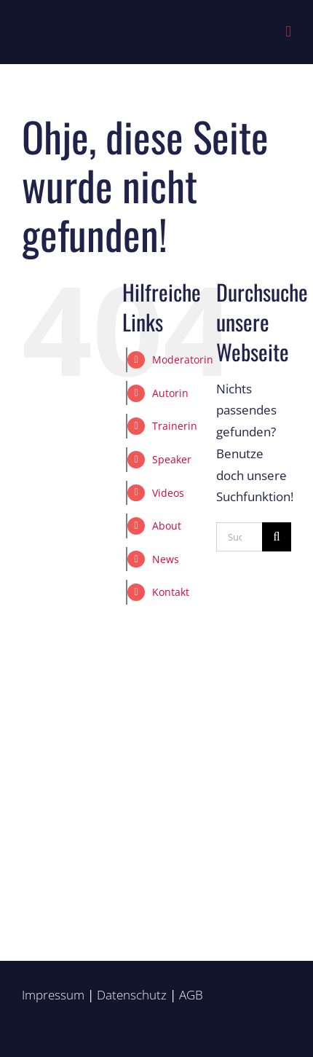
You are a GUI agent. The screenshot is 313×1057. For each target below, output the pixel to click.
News (165, 559)
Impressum (53, 994)
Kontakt (170, 592)
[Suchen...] (239, 536)
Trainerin (174, 426)
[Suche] (276, 536)
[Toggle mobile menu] (288, 31)
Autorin (170, 393)
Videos (168, 493)
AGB (191, 994)
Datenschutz (132, 994)
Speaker (171, 459)
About (166, 526)
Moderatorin (182, 359)
